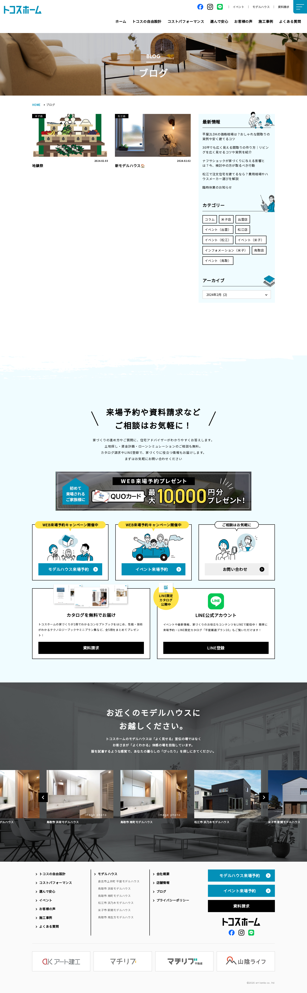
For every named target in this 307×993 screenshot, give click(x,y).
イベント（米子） (251, 239)
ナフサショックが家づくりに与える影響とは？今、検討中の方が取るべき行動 (233, 163)
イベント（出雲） (218, 229)
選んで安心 (219, 21)
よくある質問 (290, 21)
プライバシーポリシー (172, 898)
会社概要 (163, 872)
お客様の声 (243, 21)
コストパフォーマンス (185, 21)
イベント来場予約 (151, 568)
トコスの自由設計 (147, 21)
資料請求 (283, 6)
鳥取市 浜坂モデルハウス (114, 887)
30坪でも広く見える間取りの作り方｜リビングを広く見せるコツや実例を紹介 (235, 149)
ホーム (120, 21)
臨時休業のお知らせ (217, 187)
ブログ (161, 890)
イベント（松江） (218, 239)
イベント (238, 6)
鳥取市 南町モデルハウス (114, 894)
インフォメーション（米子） (226, 250)
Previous (43, 796)
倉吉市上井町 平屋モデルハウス (118, 880)
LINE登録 (216, 646)
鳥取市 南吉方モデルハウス (116, 916)
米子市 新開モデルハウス (114, 909)
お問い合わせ (235, 568)
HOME (36, 105)
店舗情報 (163, 881)
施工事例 (265, 21)
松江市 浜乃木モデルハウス (116, 901)
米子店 (226, 219)
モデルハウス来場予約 (68, 568)
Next (264, 796)
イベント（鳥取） (218, 260)
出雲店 (243, 219)
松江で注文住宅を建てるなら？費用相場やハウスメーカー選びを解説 (235, 176)
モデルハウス (261, 6)
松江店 (242, 229)
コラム (210, 219)
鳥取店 (259, 250)
